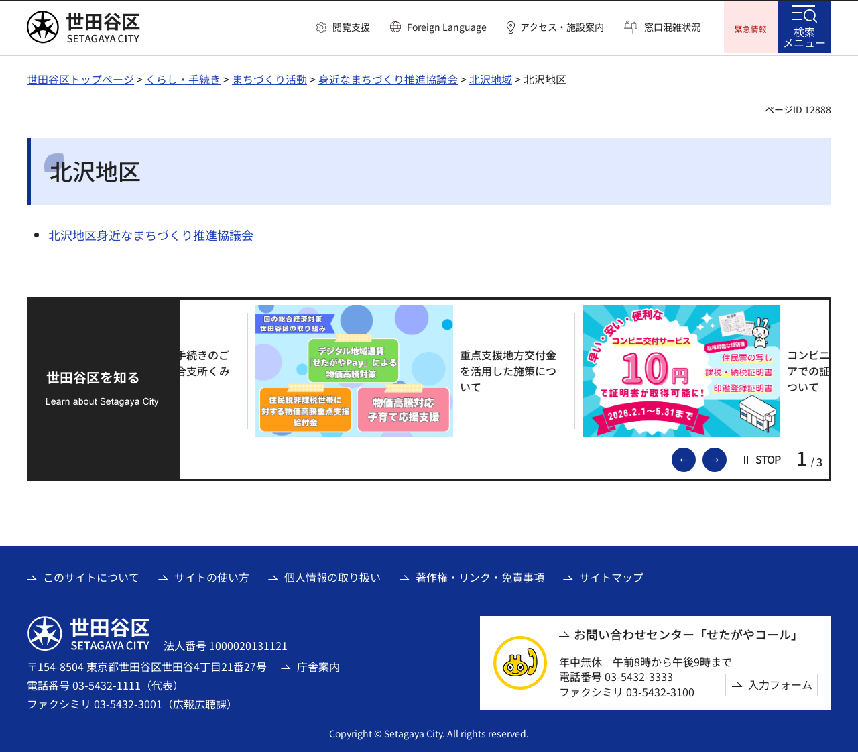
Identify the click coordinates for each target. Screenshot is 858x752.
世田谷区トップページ (80, 77)
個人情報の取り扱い (332, 575)
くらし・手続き (183, 77)
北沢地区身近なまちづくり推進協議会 (150, 232)
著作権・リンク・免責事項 (480, 575)
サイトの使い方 (211, 575)
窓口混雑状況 (672, 27)
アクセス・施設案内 (562, 27)
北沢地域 (490, 77)
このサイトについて (91, 575)
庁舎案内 (318, 664)
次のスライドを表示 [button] (726, 457)
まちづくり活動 (269, 77)
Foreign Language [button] (447, 27)
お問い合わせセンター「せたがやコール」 (688, 632)
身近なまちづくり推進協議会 (388, 77)
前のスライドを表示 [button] (695, 457)
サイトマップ (611, 575)
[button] (343, 27)
